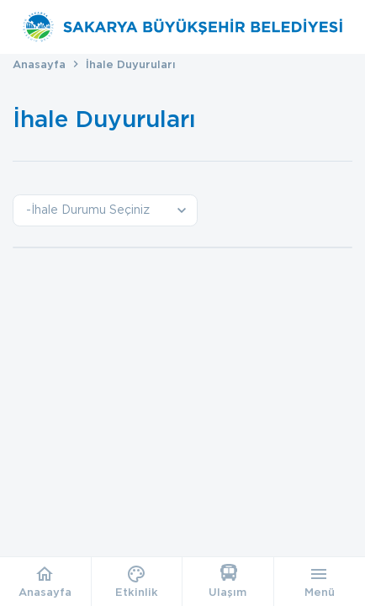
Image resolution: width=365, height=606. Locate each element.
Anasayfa (39, 64)
